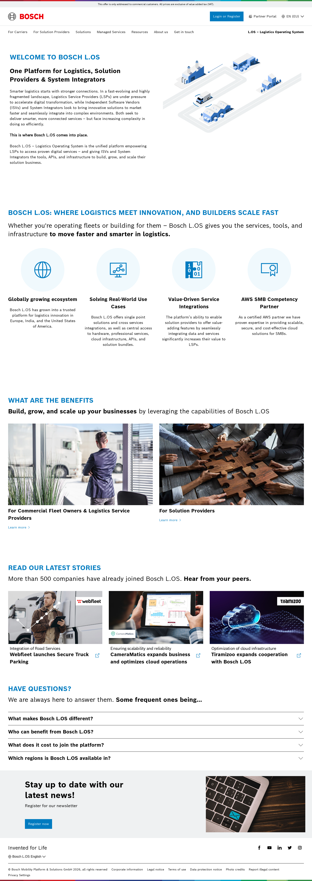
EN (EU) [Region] (293, 16)
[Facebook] (259, 848)
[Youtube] (269, 848)
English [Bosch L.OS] (27, 856)
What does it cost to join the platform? (56, 745)
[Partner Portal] (262, 16)
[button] (156, 718)
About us (161, 32)
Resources (139, 32)
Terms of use (177, 869)
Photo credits (235, 869)
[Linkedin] (280, 848)
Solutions (83, 32)
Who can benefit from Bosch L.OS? (50, 732)
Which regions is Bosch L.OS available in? (59, 758)
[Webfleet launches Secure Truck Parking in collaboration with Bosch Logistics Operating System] (97, 655)
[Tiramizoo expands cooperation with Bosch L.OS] (298, 655)
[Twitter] (290, 848)
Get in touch (184, 32)
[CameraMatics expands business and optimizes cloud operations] (198, 655)
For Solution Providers (51, 32)
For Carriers (17, 32)
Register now (38, 824)
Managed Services (111, 32)
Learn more (19, 527)
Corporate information (127, 869)
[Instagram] (300, 848)
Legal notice (155, 869)
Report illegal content (264, 869)
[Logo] (25, 16)
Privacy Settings (19, 875)
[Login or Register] (227, 16)
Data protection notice (206, 869)
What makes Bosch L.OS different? (50, 718)
